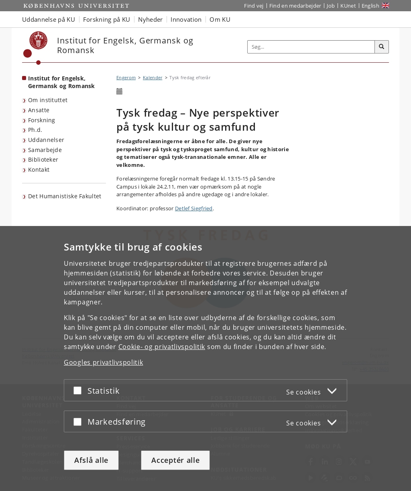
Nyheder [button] (150, 19)
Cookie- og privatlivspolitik (162, 346)
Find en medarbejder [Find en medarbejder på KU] (295, 5)
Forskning (41, 120)
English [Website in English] (370, 5)
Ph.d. (35, 130)
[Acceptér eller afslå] (79, 390)
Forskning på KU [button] (106, 19)
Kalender (152, 77)
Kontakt (38, 169)
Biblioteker (43, 159)
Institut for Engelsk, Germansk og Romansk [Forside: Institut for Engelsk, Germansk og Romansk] (61, 82)
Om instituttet (47, 100)
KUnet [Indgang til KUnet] (348, 5)
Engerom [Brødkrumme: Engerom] (126, 77)
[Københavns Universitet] (35, 48)
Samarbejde (45, 150)
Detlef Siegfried (194, 208)
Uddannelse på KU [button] (48, 19)
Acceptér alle (175, 460)
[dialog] (205, 358)
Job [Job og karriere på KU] (331, 5)
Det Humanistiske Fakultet (65, 196)
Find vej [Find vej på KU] (253, 5)
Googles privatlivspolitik (103, 362)
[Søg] (381, 47)
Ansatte (38, 110)
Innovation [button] (186, 19)
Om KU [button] (220, 19)
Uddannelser (46, 140)
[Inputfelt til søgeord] (311, 46)
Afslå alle (91, 460)
